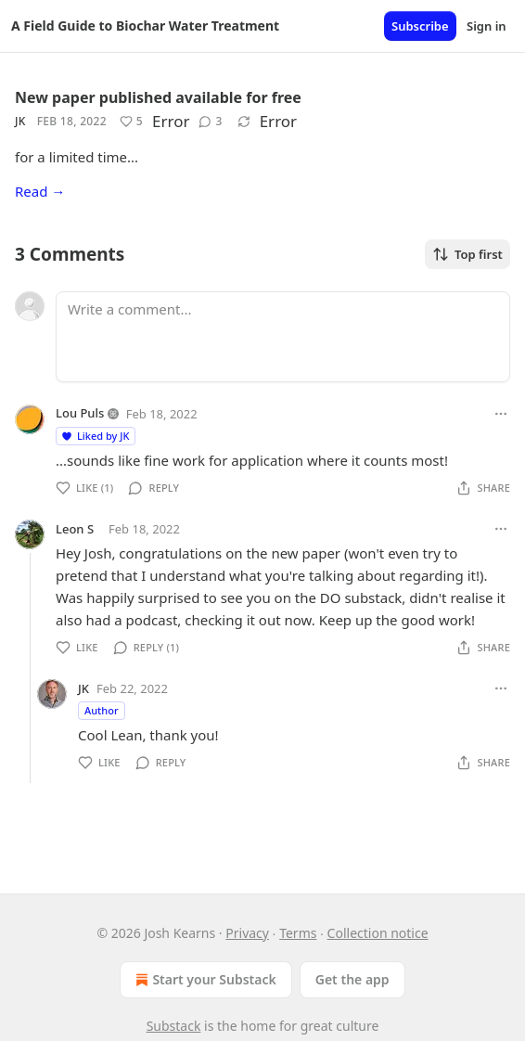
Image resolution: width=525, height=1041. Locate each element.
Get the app (352, 979)
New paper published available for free (158, 97)
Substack (174, 1026)
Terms (297, 933)
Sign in (486, 26)
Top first (467, 254)
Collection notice (378, 933)
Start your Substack (203, 980)
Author (101, 710)
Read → (40, 191)
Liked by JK (94, 436)
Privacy (247, 933)
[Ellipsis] (501, 414)
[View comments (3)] (210, 121)
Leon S (75, 528)
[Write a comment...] (283, 336)
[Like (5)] (131, 121)
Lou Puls (80, 413)
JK (20, 121)
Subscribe (420, 26)
